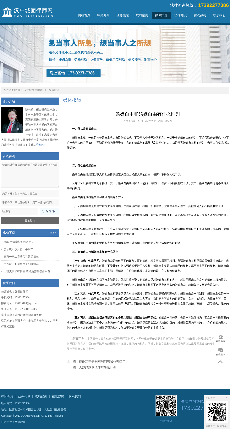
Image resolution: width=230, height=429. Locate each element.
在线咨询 (200, 15)
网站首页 (84, 15)
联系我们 (219, 15)
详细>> (40, 144)
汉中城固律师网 (33, 90)
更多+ (53, 232)
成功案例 (142, 15)
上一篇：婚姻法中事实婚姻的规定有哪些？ (96, 361)
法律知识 (180, 15)
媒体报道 (161, 15)
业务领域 (123, 15)
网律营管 (20, 421)
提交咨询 (30, 220)
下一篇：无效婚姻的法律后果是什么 (91, 367)
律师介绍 (103, 15)
